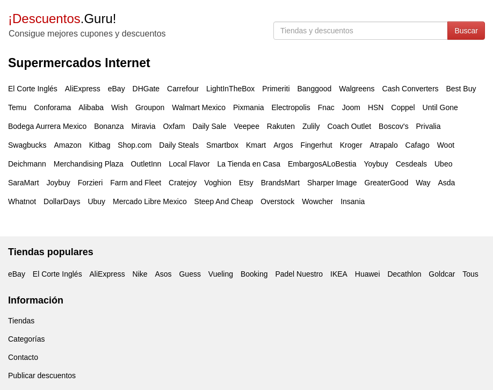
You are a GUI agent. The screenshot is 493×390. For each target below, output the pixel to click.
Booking (254, 274)
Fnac (326, 107)
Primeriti (275, 88)
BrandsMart (280, 182)
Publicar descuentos (42, 375)
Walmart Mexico (199, 107)
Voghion (217, 182)
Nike (140, 274)
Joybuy (58, 182)
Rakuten (281, 126)
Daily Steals (179, 145)
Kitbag (100, 145)
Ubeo (443, 164)
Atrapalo (384, 145)
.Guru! (62, 18)
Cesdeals (411, 164)
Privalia (428, 126)
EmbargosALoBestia (322, 164)
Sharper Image (332, 182)
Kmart (256, 145)
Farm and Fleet (135, 182)
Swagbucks (27, 145)
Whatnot (22, 201)
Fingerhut (316, 145)
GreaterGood (387, 182)
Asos (163, 274)
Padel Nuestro (299, 274)
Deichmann (27, 164)
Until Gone (440, 107)
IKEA (338, 274)
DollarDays (62, 201)
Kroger (351, 145)
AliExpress (82, 88)
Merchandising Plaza (89, 164)
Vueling (220, 274)
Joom (351, 107)
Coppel (403, 107)
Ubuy (96, 201)
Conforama (52, 107)
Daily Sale (210, 126)
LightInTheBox (230, 88)
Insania (352, 201)
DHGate (146, 88)
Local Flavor (189, 164)
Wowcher (317, 201)
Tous (470, 274)
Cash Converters (410, 88)
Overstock (277, 201)
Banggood (314, 88)
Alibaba (91, 107)
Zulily (311, 126)
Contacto (23, 357)
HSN (376, 107)
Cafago (417, 145)
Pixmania (248, 107)
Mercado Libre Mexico (150, 201)
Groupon (149, 107)
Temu (17, 107)
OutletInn (146, 164)
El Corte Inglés (32, 88)
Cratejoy (183, 182)
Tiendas (21, 320)
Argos (283, 145)
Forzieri (90, 182)
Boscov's (394, 126)
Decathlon (404, 274)
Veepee (246, 126)
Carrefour (183, 88)
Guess (189, 274)
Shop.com (134, 145)
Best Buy (461, 88)
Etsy (246, 182)
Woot (445, 145)
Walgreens (356, 88)
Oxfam (174, 126)
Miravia (143, 126)
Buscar (466, 30)
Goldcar (442, 274)
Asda (446, 182)
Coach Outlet (349, 126)
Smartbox (222, 145)
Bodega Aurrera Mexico (47, 126)
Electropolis (290, 107)
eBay (116, 88)
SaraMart (23, 182)
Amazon (67, 145)
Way (423, 182)
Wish (119, 107)
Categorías (26, 339)
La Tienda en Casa (248, 164)
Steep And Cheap (223, 201)
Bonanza (109, 126)
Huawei (367, 274)
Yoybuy (376, 164)
